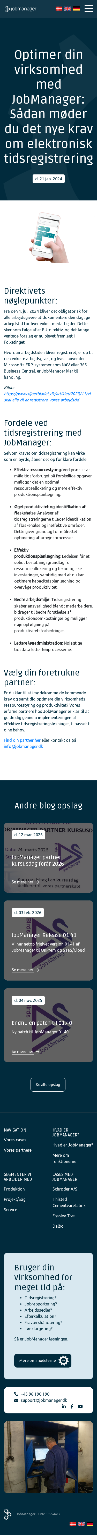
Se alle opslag (48, 1084)
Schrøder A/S (65, 1189)
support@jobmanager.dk (44, 1400)
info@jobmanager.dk (23, 746)
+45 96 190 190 (35, 1394)
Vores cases (15, 1139)
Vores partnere (18, 1150)
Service (10, 1209)
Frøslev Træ (64, 1215)
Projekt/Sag (15, 1199)
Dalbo (58, 1226)
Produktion (14, 1189)
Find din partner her (22, 740)
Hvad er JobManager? (73, 1145)
